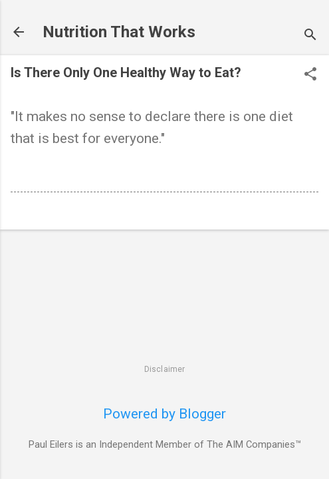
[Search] (310, 36)
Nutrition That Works (119, 32)
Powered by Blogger (164, 414)
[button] (310, 75)
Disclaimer (164, 369)
